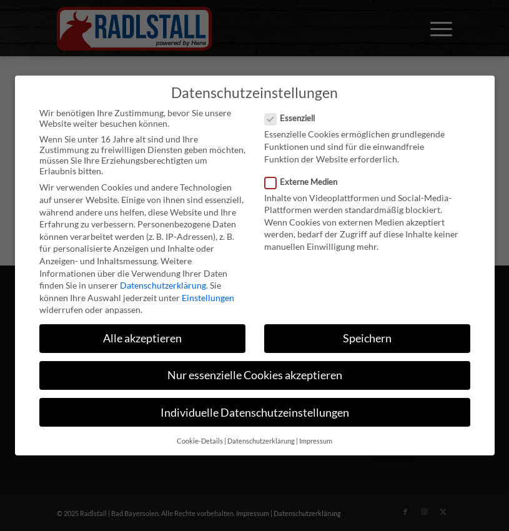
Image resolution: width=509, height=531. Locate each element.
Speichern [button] (367, 338)
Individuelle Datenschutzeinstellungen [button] (255, 412)
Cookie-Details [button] (200, 441)
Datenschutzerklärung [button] (261, 441)
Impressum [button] (315, 441)
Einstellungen (208, 297)
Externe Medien (306, 182)
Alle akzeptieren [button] (142, 338)
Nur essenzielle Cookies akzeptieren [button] (254, 375)
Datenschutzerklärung (163, 285)
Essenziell (295, 118)
